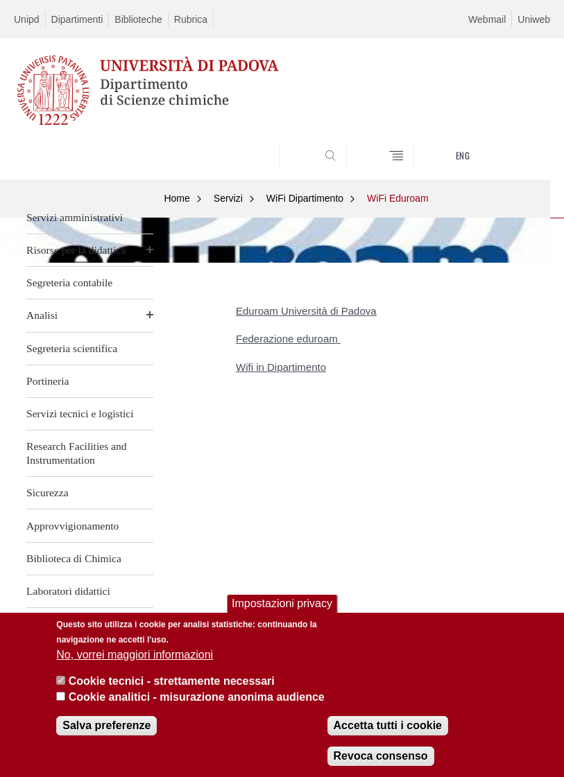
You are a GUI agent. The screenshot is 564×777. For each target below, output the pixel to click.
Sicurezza (47, 492)
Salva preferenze (106, 725)
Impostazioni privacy (282, 603)
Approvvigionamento (72, 526)
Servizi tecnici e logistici (80, 413)
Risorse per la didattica (76, 250)
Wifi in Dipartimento (281, 367)
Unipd (27, 19)
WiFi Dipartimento (304, 198)
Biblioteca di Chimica (73, 558)
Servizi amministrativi (74, 217)
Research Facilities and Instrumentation (76, 453)
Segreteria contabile (69, 282)
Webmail (487, 19)
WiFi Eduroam (398, 198)
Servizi (228, 198)
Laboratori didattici (68, 591)
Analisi (42, 315)
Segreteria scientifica (71, 348)
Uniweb (534, 19)
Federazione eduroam (288, 338)
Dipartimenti (77, 19)
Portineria (47, 381)
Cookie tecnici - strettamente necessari (172, 681)
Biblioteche (138, 19)
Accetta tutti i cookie (388, 725)
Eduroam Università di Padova (306, 311)
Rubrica (190, 19)
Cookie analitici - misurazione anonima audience (197, 697)
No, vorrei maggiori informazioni (134, 655)
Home (176, 198)
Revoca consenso (381, 756)
